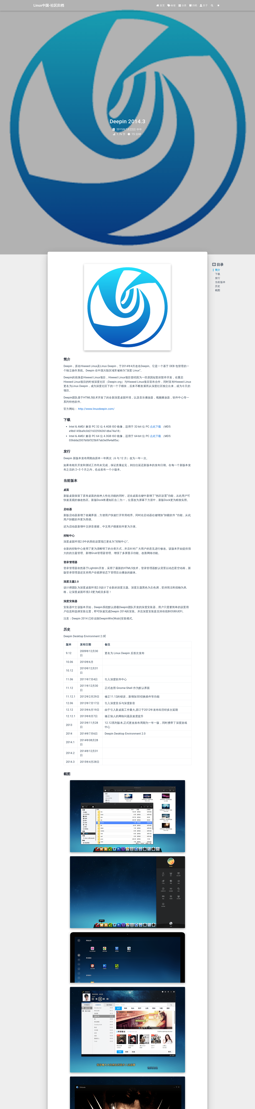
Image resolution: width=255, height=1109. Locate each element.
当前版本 (220, 282)
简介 (217, 270)
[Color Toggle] (218, 5)
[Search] (212, 5)
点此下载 (155, 426)
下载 (217, 274)
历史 (217, 286)
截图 (217, 290)
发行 (217, 278)
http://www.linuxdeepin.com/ (96, 408)
